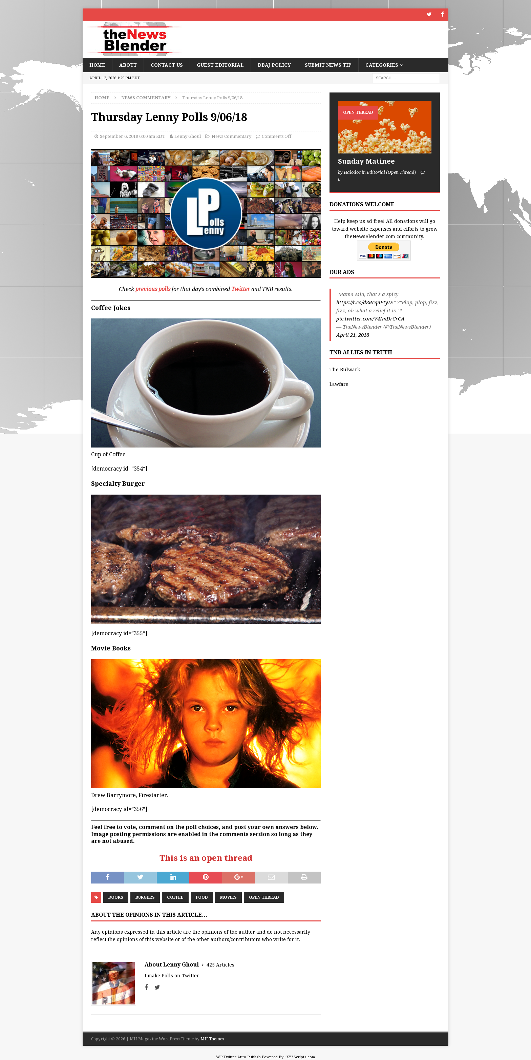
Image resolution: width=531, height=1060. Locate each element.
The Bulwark (345, 369)
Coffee (175, 897)
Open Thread (264, 897)
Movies (228, 897)
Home (97, 64)
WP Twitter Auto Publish (238, 1057)
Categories (381, 64)
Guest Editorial (220, 64)
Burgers (145, 897)
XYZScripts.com (300, 1057)
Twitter (240, 289)
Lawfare (339, 384)
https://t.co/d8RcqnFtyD (364, 302)
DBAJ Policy (274, 64)
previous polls (152, 289)
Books (115, 897)
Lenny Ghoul (187, 136)
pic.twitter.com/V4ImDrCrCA (370, 319)
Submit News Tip (328, 64)
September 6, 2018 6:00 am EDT (132, 136)
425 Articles (220, 964)
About (128, 64)
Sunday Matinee (366, 161)
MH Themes (212, 1038)
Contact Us (167, 64)
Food (202, 897)
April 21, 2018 (352, 335)
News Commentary (231, 136)
